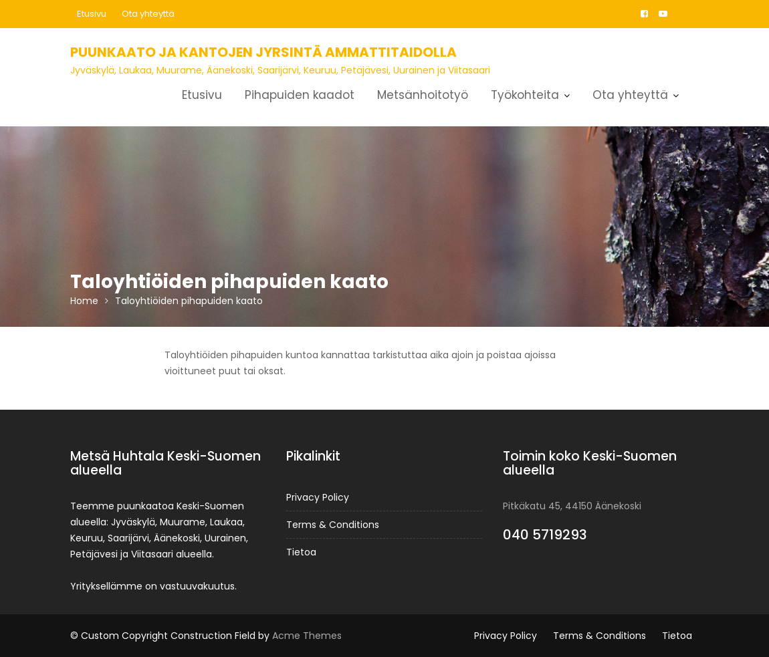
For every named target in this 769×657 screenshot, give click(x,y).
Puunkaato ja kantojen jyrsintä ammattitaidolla (263, 52)
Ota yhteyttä (148, 13)
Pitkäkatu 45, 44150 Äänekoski (572, 506)
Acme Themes (307, 635)
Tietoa (301, 552)
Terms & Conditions (332, 524)
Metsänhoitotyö (422, 95)
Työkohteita (525, 95)
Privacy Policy (317, 497)
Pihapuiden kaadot (299, 95)
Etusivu (91, 13)
